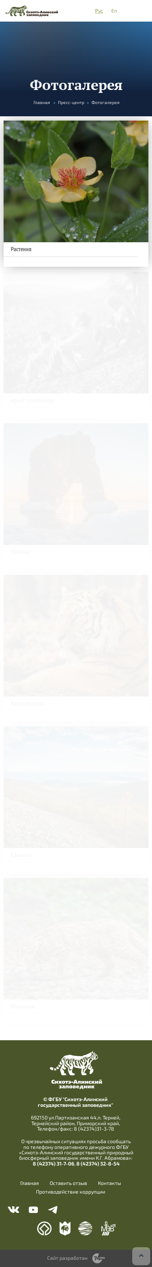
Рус (99, 11)
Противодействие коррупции (70, 1191)
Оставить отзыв (68, 1183)
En (114, 11)
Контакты (109, 1183)
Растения (21, 249)
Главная (41, 102)
